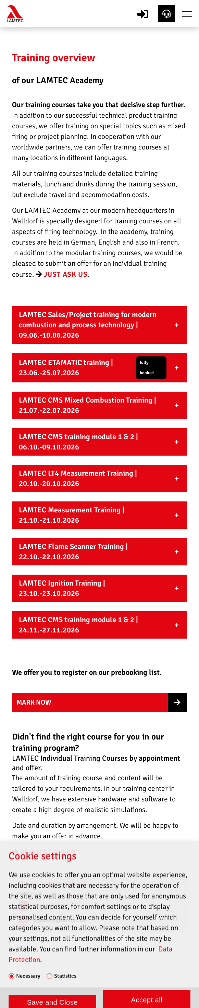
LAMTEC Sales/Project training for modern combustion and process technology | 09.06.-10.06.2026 (88, 325)
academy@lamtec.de (59, 920)
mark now (33, 702)
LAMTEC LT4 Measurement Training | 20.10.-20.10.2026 (78, 478)
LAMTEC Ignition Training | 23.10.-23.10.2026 (62, 588)
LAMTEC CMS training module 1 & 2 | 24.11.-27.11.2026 (78, 624)
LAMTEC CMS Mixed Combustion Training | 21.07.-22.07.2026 (87, 405)
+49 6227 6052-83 (54, 905)
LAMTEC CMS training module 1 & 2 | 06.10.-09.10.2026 (78, 441)
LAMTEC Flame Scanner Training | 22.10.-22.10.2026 (73, 551)
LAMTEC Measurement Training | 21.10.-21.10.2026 (71, 515)
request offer (48, 852)
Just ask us (66, 274)
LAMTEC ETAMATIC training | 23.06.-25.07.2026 (92, 367)
